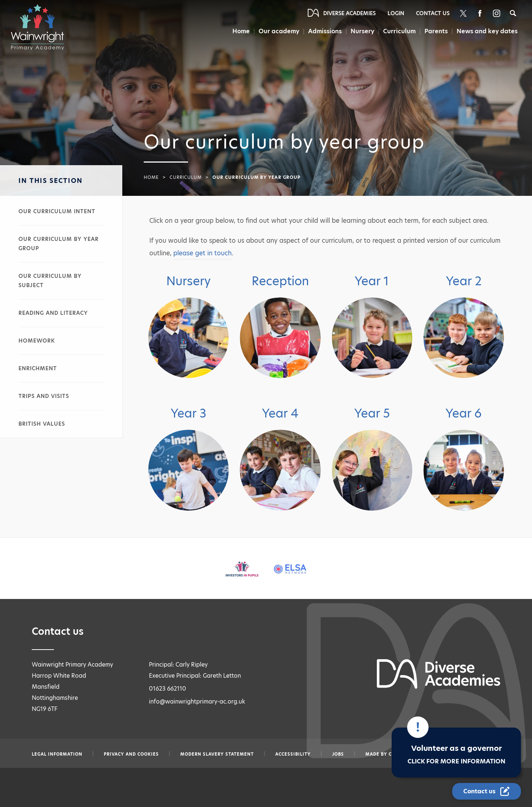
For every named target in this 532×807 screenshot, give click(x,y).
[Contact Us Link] (486, 791)
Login (396, 13)
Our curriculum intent (56, 211)
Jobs (338, 754)
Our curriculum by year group (58, 243)
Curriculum (399, 31)
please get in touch (202, 253)
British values (41, 424)
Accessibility (293, 754)
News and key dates (487, 31)
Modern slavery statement (217, 754)
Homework (36, 340)
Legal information (57, 754)
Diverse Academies (349, 13)
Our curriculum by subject (50, 280)
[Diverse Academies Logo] (41, 27)
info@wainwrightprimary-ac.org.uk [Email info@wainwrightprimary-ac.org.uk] (197, 701)
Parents (436, 31)
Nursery (362, 31)
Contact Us (433, 13)
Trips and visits (43, 396)
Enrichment (37, 368)
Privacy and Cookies (131, 754)
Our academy (279, 31)
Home (241, 31)
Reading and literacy (53, 313)
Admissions (325, 31)
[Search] (513, 13)
